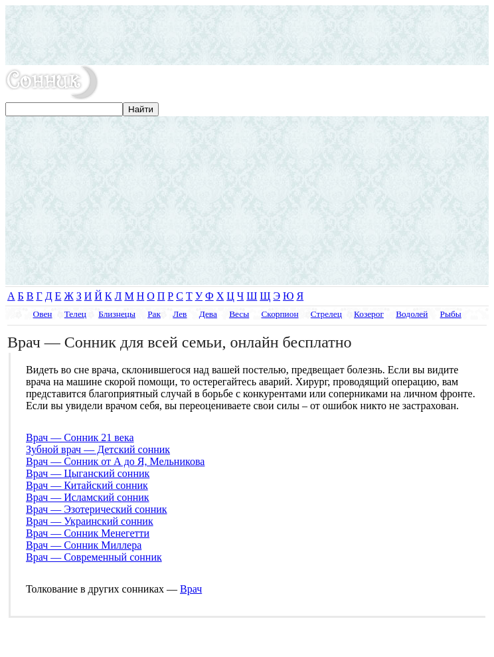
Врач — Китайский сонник (87, 485)
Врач (191, 589)
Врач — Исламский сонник (87, 497)
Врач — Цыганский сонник (87, 473)
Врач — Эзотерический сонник (96, 509)
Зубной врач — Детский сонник (98, 449)
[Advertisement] (247, 35)
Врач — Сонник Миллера (83, 545)
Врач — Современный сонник (94, 557)
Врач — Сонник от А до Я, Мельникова (115, 461)
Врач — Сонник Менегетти (87, 533)
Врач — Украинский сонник (89, 521)
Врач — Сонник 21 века (80, 437)
